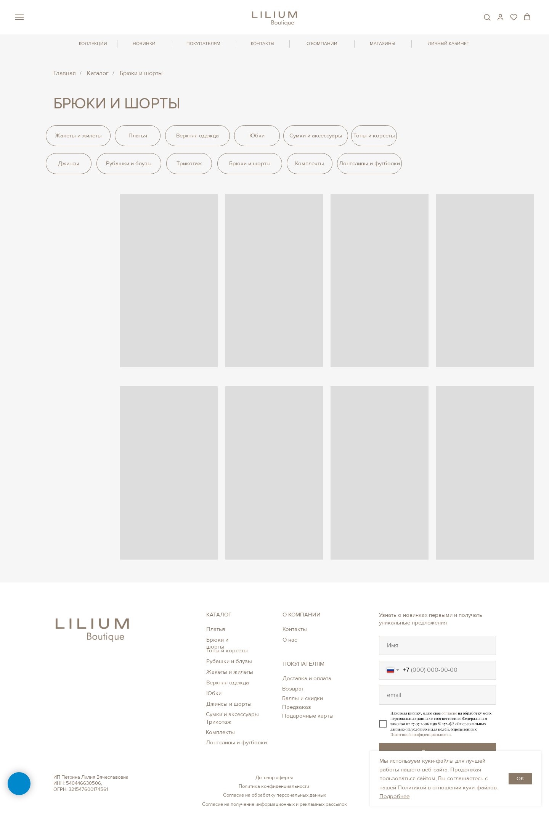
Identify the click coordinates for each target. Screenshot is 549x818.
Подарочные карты (308, 715)
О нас (290, 639)
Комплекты (220, 732)
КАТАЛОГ (218, 614)
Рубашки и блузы (229, 661)
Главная (64, 73)
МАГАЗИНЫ (382, 44)
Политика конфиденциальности (274, 786)
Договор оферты (274, 777)
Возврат (293, 688)
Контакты (295, 629)
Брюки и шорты (217, 643)
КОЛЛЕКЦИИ (93, 44)
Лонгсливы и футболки (236, 742)
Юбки (214, 693)
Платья (215, 629)
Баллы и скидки (302, 698)
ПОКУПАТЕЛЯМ (203, 44)
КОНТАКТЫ (262, 44)
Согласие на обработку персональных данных (274, 795)
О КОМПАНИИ (322, 44)
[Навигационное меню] (19, 17)
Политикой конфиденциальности (420, 734)
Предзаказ (296, 706)
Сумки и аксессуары (232, 714)
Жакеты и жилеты (229, 671)
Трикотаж (218, 721)
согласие (449, 713)
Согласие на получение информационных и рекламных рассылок (274, 804)
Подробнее (394, 796)
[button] (487, 17)
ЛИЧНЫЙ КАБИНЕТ (448, 44)
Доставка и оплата (307, 678)
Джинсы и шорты (229, 703)
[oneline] (437, 645)
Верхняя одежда (227, 682)
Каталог (98, 73)
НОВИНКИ (144, 44)
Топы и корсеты (227, 650)
